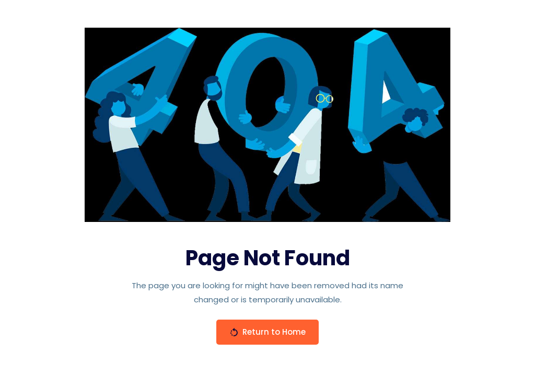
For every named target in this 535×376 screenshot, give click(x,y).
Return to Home (267, 331)
